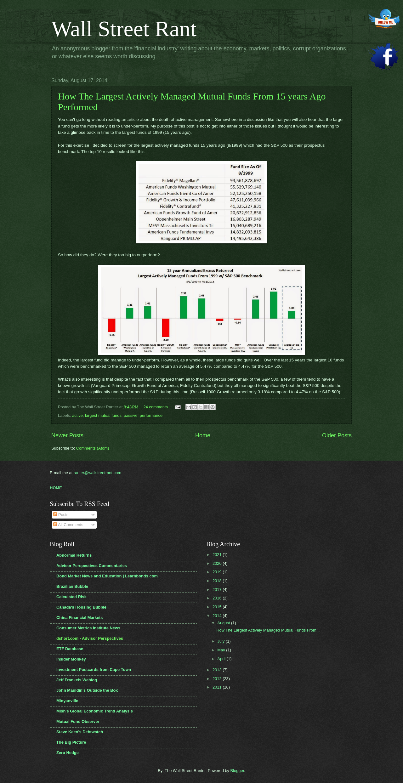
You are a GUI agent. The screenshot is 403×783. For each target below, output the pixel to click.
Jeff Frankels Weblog (76, 680)
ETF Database (69, 648)
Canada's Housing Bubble (81, 607)
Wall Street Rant (123, 29)
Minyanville (67, 700)
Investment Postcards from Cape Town (93, 669)
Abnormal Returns (74, 555)
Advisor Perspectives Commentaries (91, 565)
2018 (218, 580)
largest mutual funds (103, 415)
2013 (218, 669)
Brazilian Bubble (72, 586)
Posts (60, 514)
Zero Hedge (67, 752)
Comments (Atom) (92, 448)
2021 (218, 554)
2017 (218, 589)
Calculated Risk (71, 596)
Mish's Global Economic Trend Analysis (94, 711)
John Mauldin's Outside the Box (87, 690)
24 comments (156, 407)
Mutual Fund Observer (77, 721)
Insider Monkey (71, 659)
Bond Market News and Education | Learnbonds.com (107, 576)
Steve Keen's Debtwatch (79, 731)
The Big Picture (71, 742)
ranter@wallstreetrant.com (97, 472)
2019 (218, 572)
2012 (218, 678)
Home (202, 435)
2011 (218, 687)
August (224, 623)
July (221, 641)
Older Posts (337, 435)
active (77, 415)
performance (151, 415)
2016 (218, 598)
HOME (56, 487)
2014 (218, 615)
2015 (218, 606)
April (221, 658)
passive (131, 415)
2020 (218, 563)
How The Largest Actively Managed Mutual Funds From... (268, 630)
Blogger (237, 770)
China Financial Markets (79, 617)
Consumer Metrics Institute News (88, 628)
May (221, 650)
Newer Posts (67, 435)
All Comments (68, 524)
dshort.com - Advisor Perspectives (89, 638)
